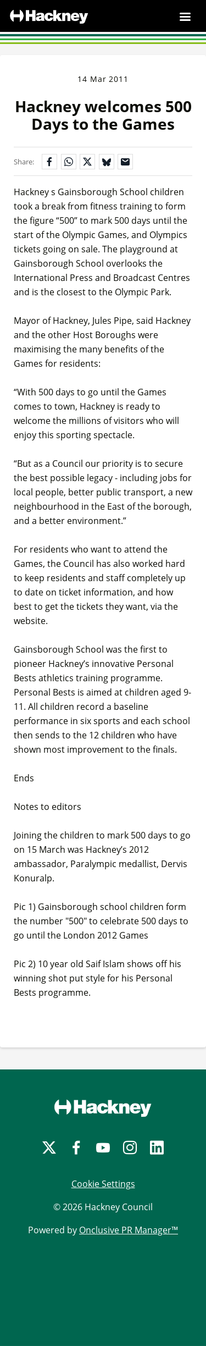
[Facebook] (76, 1148)
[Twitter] (49, 1148)
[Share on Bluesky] (106, 161)
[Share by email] (125, 161)
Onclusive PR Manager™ (128, 1230)
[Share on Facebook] (49, 161)
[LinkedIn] (157, 1148)
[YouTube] (103, 1148)
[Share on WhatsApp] (68, 161)
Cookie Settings (103, 1184)
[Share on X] (87, 161)
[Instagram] (130, 1148)
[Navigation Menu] (185, 16)
